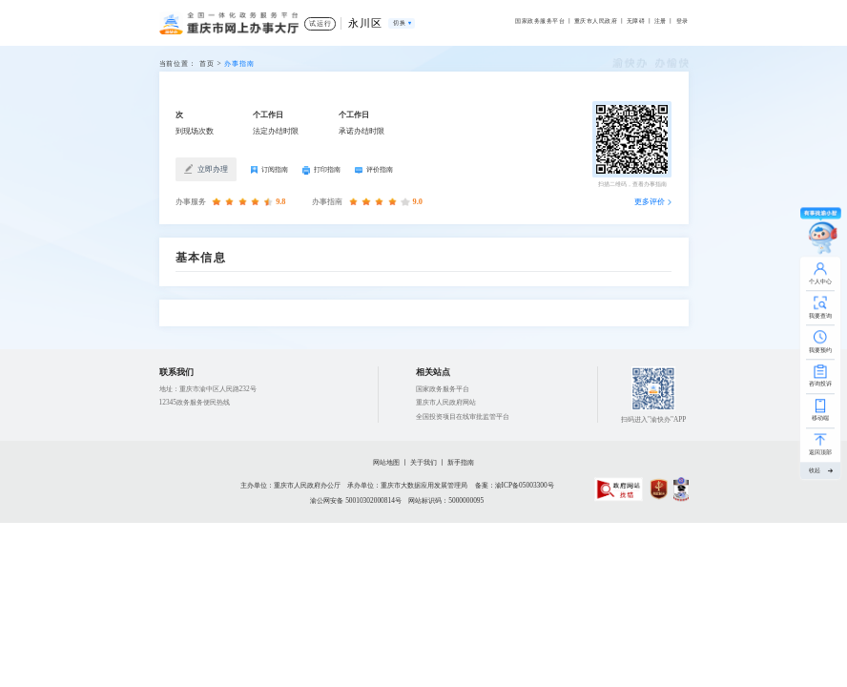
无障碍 (636, 20)
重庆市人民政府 (595, 20)
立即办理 (205, 169)
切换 (399, 22)
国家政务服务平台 (540, 20)
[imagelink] (618, 489)
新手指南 (460, 462)
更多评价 (649, 202)
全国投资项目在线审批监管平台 (462, 416)
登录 (682, 20)
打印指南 (321, 170)
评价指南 (374, 169)
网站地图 (386, 462)
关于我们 (423, 462)
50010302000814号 (373, 500)
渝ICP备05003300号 (524, 485)
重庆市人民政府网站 (446, 402)
